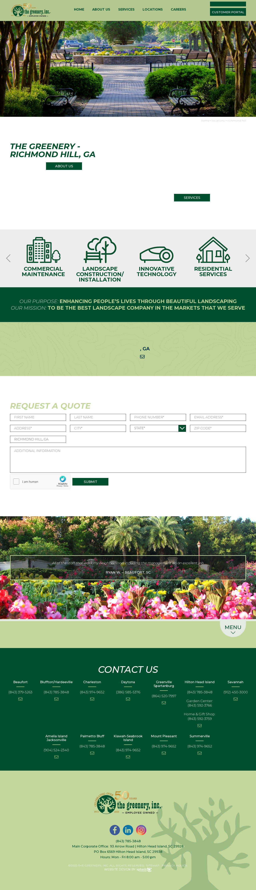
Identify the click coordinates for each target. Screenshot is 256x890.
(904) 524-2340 (56, 750)
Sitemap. (153, 865)
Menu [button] (233, 630)
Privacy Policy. (174, 865)
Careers (178, 9)
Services (126, 9)
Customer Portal (228, 12)
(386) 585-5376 (128, 692)
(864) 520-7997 (164, 696)
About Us (101, 9)
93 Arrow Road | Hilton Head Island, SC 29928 (147, 846)
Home (79, 9)
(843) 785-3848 (56, 692)
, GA (145, 349)
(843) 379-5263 (20, 692)
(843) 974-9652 (92, 692)
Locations (153, 9)
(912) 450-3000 (235, 692)
